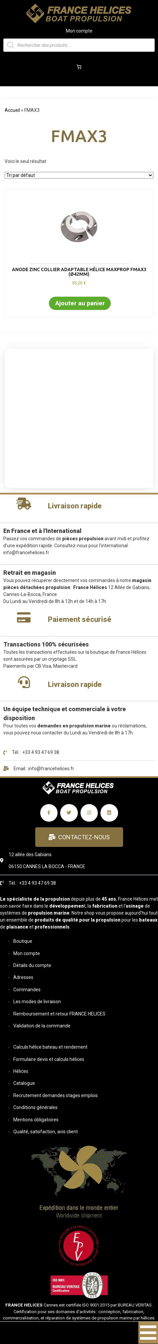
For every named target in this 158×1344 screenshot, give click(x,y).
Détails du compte (32, 965)
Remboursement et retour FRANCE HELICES (59, 1013)
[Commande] (79, 175)
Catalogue (24, 1083)
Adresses (23, 977)
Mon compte (79, 31)
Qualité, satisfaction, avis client (45, 1131)
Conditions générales (35, 1107)
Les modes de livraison (37, 1001)
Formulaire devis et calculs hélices (48, 1059)
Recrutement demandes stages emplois (55, 1095)
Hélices (20, 1071)
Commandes (27, 989)
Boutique (22, 941)
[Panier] (79, 67)
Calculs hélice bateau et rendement (50, 1047)
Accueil (12, 110)
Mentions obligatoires (36, 1119)
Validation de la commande (42, 1025)
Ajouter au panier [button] (80, 303)
